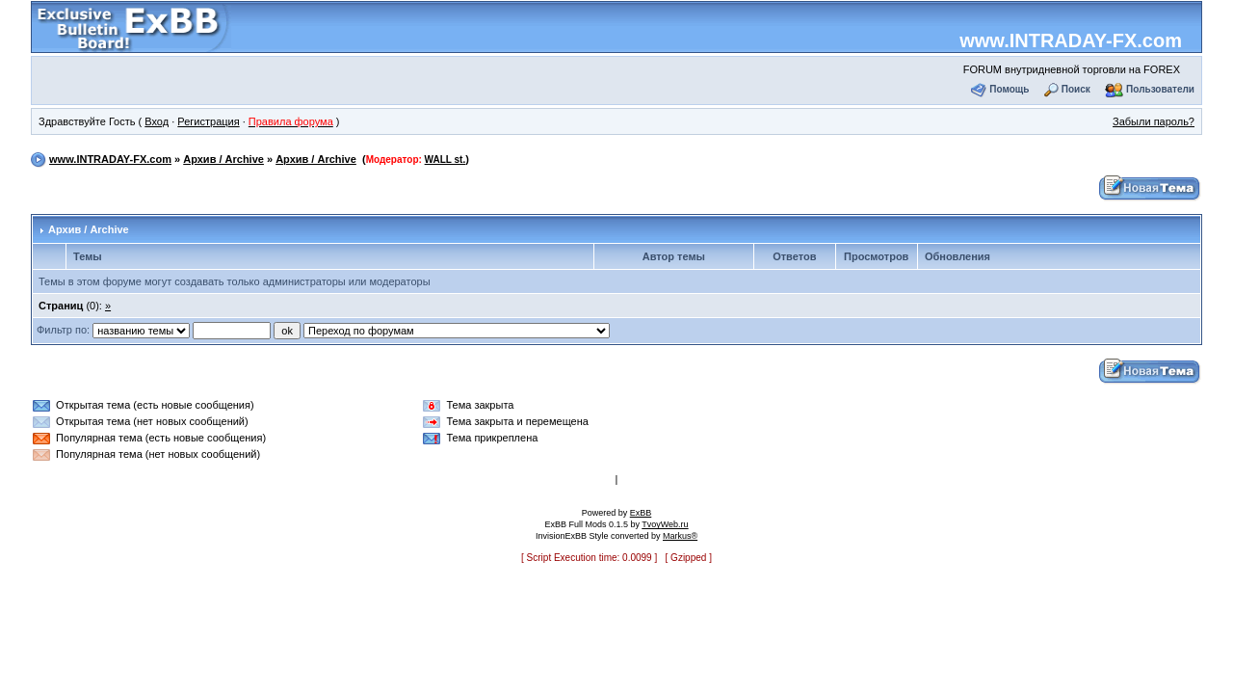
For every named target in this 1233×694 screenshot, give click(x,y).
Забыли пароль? (1153, 121)
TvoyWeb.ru (665, 524)
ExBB (641, 513)
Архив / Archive (223, 159)
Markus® (680, 536)
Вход (156, 121)
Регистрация (208, 121)
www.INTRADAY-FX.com (1070, 40)
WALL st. (445, 159)
